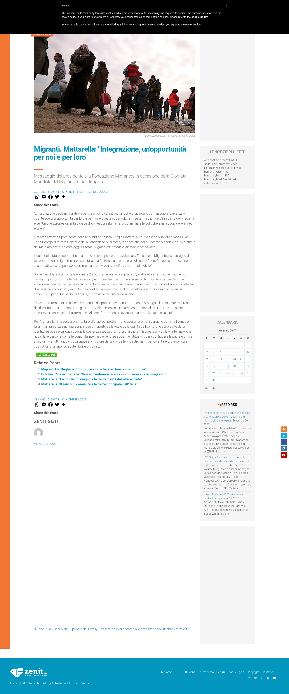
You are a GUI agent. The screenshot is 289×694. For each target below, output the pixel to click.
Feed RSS (229, 404)
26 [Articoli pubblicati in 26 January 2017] (227, 373)
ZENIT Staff (77, 191)
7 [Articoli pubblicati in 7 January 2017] (241, 352)
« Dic (206, 388)
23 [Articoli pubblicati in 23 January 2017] (207, 373)
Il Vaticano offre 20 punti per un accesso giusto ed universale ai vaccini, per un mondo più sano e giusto (226, 416)
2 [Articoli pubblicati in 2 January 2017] (207, 352)
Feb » (213, 388)
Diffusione (189, 672)
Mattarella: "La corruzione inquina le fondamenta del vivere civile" (91, 379)
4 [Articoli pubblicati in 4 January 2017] (220, 352)
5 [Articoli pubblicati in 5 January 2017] (227, 352)
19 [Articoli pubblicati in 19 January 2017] (227, 366)
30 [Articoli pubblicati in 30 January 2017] (207, 380)
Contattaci (268, 672)
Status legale (235, 672)
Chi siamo (165, 672)
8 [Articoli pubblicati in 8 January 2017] (248, 352)
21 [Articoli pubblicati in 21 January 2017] (241, 366)
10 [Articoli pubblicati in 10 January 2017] (213, 359)
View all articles (45, 443)
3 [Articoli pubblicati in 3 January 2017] (214, 352)
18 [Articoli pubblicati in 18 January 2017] (220, 366)
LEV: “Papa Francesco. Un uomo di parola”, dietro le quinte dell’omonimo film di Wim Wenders (227, 461)
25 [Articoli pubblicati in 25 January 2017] (220, 373)
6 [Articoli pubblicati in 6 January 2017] (234, 352)
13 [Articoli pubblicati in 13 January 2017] (234, 359)
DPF (177, 672)
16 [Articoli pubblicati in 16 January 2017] (207, 366)
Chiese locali (98, 191)
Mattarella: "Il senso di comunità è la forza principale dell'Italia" (89, 384)
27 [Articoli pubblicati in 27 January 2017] (234, 373)
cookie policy (199, 16)
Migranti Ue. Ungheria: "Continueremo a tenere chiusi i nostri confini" (93, 369)
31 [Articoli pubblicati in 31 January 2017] (213, 380)
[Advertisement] (114, 593)
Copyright (253, 672)
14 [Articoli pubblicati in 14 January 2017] (241, 359)
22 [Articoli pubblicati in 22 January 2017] (247, 366)
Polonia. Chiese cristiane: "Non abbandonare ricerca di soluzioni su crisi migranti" (103, 374)
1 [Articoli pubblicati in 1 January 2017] (248, 344)
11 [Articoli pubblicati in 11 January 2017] (220, 359)
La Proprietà (206, 672)
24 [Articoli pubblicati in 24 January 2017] (213, 373)
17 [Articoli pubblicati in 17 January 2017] (213, 366)
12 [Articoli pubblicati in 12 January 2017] (227, 359)
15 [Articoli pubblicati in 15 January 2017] (247, 359)
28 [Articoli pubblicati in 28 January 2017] (241, 373)
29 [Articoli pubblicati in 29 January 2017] (247, 373)
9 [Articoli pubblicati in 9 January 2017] (207, 359)
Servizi (220, 672)
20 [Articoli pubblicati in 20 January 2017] (234, 366)
